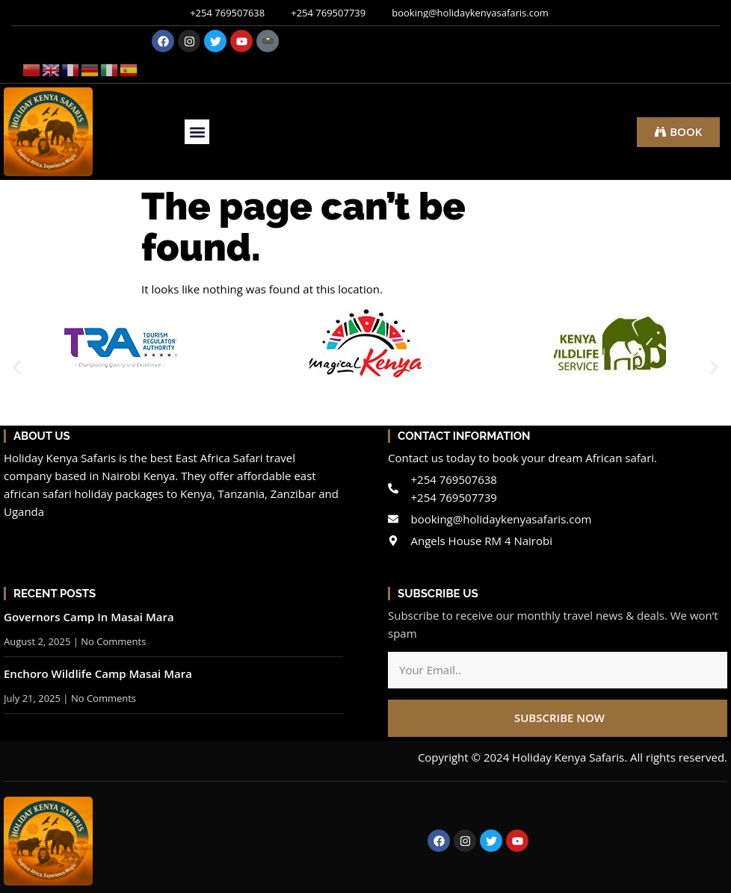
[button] (197, 131)
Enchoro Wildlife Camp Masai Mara (98, 673)
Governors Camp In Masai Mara (89, 616)
